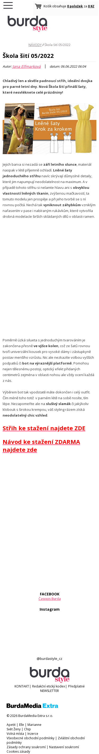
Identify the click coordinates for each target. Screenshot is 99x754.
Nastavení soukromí (64, 747)
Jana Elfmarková (26, 66)
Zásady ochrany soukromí (26, 747)
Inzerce (32, 733)
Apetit (11, 724)
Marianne (34, 724)
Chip (27, 729)
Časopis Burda (50, 598)
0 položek (75, 6)
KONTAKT (22, 686)
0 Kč (91, 6)
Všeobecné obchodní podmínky (30, 738)
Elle (21, 724)
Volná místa (15, 733)
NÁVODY (35, 45)
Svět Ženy (14, 729)
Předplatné (76, 686)
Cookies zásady (18, 751)
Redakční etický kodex (48, 686)
